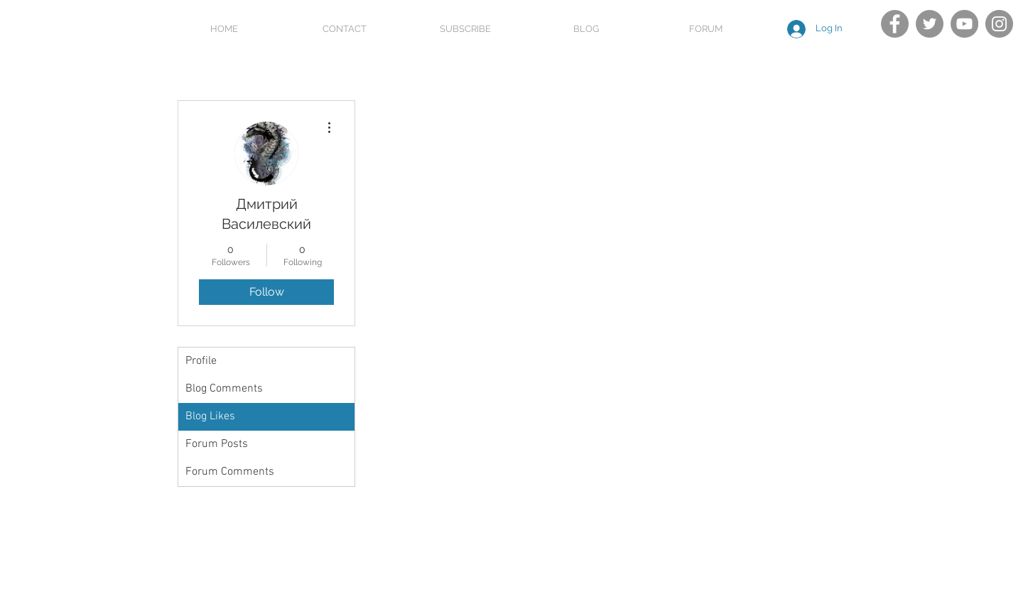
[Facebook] (895, 24)
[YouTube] (964, 24)
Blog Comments (224, 389)
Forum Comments (229, 472)
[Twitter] (929, 24)
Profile (201, 361)
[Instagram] (999, 24)
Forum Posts (216, 444)
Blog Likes (210, 416)
